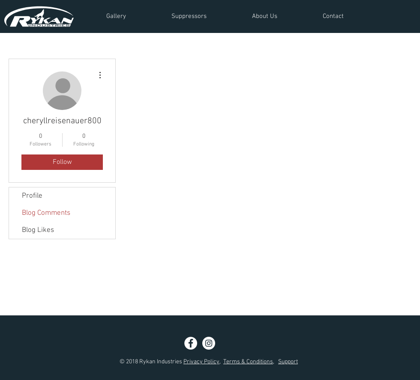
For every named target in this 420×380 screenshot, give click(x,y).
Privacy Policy (201, 361)
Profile (32, 196)
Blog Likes (38, 230)
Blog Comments (46, 213)
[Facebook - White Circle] (190, 343)
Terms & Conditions (248, 361)
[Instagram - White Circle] (208, 343)
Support (288, 361)
